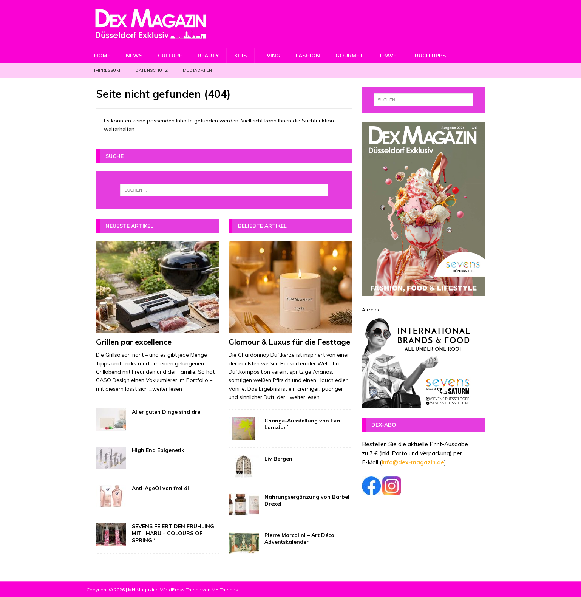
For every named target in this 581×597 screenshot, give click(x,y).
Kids (240, 55)
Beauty (208, 55)
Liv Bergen (278, 458)
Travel (389, 55)
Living (271, 55)
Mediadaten (197, 70)
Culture (170, 55)
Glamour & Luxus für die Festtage (289, 341)
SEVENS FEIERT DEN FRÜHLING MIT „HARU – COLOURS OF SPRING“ (173, 533)
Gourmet (349, 55)
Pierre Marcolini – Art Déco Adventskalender (299, 538)
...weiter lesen (165, 388)
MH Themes (225, 589)
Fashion (308, 55)
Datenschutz (151, 70)
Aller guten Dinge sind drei (167, 411)
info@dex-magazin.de (413, 462)
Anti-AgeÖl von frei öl (160, 488)
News (134, 55)
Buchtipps (430, 55)
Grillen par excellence (134, 341)
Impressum (107, 70)
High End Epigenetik (158, 450)
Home (102, 55)
